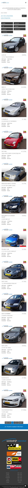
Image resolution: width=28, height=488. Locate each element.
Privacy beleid (22, 487)
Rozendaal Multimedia (14, 487)
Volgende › (21, 422)
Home (4, 7)
